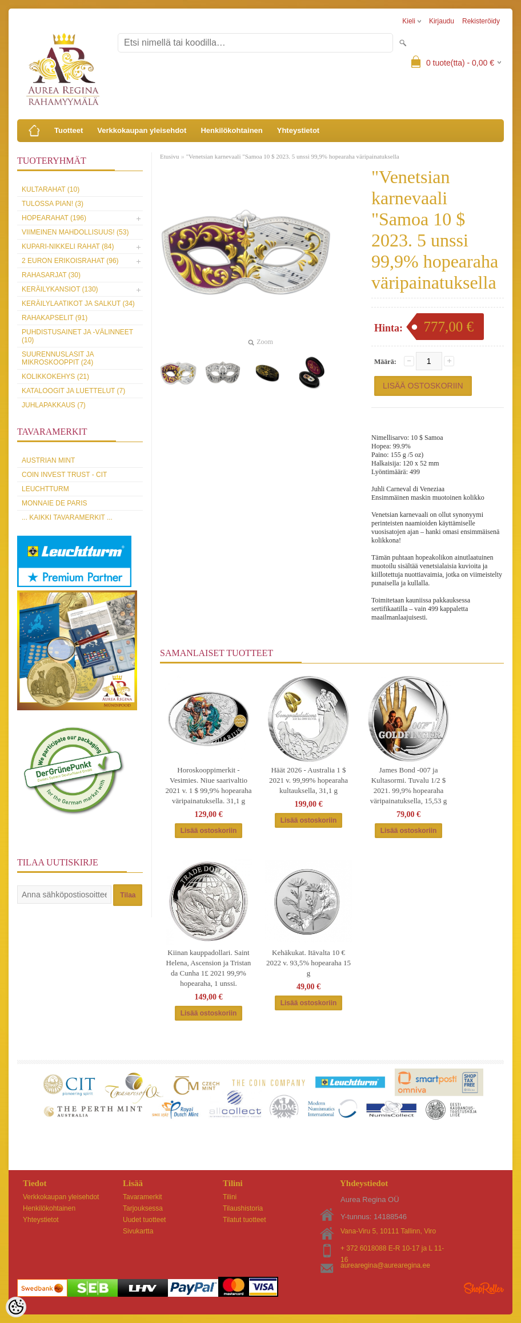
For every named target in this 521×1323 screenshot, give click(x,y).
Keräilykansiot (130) (60, 289)
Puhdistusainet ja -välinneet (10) (77, 336)
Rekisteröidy (481, 21)
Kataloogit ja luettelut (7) (73, 391)
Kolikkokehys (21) (55, 377)
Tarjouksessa (143, 1208)
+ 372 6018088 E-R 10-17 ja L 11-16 (392, 1249)
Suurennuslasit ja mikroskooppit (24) (58, 358)
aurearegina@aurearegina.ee (385, 1265)
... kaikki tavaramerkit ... (67, 517)
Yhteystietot (298, 130)
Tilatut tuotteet (244, 1220)
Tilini (230, 1197)
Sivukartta (138, 1231)
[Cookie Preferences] (16, 1307)
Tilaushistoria (243, 1208)
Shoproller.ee (484, 1288)
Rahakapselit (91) (54, 318)
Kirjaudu (441, 21)
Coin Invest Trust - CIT (64, 475)
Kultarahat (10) (50, 189)
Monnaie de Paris (54, 503)
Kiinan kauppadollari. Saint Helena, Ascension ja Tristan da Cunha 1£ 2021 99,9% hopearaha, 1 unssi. (208, 968)
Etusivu (169, 156)
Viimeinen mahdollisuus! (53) (75, 232)
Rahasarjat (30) (51, 275)
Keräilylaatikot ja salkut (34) (78, 304)
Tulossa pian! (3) (52, 204)
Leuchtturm (45, 489)
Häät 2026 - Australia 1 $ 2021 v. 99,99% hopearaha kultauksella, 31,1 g (308, 780)
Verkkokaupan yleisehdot (141, 130)
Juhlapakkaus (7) (54, 405)
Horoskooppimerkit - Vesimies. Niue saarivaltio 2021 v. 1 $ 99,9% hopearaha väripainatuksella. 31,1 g (208, 785)
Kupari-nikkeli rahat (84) (68, 246)
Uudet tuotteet (144, 1220)
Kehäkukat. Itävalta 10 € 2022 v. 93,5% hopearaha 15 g (308, 962)
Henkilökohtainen (231, 130)
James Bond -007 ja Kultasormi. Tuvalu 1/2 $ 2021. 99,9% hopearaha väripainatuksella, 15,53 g (408, 785)
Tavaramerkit (142, 1197)
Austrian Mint (48, 460)
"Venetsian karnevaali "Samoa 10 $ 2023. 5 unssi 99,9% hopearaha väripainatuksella (292, 156)
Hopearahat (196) (54, 218)
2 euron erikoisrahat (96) (70, 261)
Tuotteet (68, 130)
